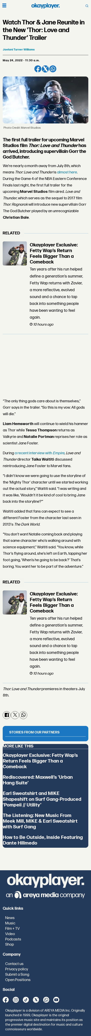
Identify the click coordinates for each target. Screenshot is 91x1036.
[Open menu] (4, 6)
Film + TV (12, 928)
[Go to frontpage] (45, 6)
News (10, 918)
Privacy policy (16, 969)
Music (10, 923)
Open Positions (18, 980)
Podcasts (13, 939)
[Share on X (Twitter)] (45, 69)
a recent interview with (39, 453)
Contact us (14, 964)
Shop (9, 944)
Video (10, 934)
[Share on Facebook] (37, 69)
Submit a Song (17, 974)
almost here (67, 172)
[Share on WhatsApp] (52, 69)
